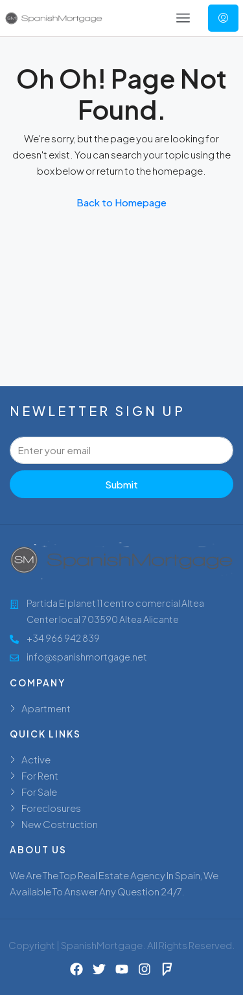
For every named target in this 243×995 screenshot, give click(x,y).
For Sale (39, 791)
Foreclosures (51, 808)
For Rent (39, 775)
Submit (121, 484)
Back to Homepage (121, 202)
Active (36, 759)
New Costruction (59, 824)
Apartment (46, 708)
